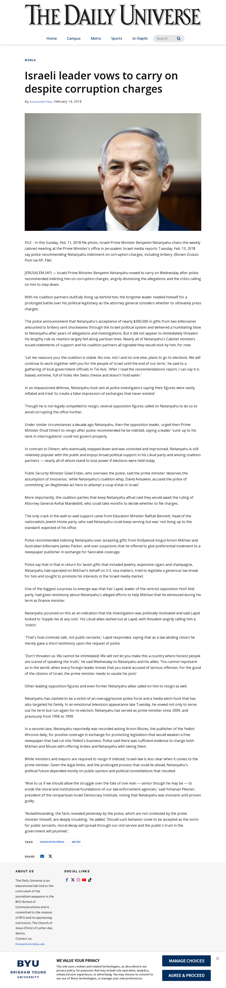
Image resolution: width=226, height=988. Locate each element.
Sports (116, 38)
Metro (96, 38)
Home (51, 38)
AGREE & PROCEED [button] (187, 975)
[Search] (169, 38)
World (30, 60)
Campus (74, 38)
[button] (218, 960)
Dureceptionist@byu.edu (33, 944)
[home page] (113, 19)
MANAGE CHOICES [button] (186, 961)
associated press (52, 841)
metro (76, 841)
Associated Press (43, 101)
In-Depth (140, 38)
